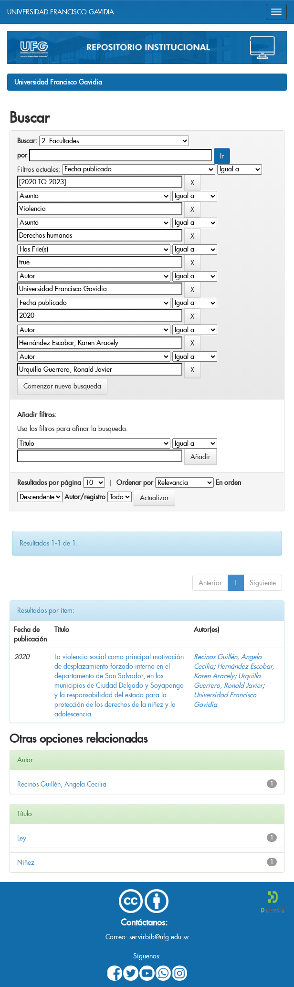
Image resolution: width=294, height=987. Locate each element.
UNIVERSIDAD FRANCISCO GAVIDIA (60, 12)
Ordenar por (134, 482)
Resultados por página (49, 482)
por (22, 155)
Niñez (25, 862)
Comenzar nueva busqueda (62, 386)
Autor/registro (84, 497)
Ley (21, 838)
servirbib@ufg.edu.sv (159, 937)
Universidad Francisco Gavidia (58, 82)
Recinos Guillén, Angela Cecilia (61, 784)
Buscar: (27, 140)
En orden (228, 482)
